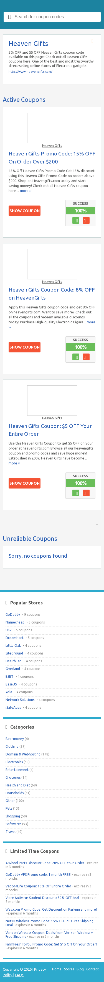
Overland (13, 669)
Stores (69, 969)
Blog (80, 969)
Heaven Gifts (52, 145)
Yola (9, 692)
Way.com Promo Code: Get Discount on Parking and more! (51, 909)
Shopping (13, 816)
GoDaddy (13, 614)
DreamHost (15, 638)
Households (15, 793)
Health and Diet (18, 785)
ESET (9, 676)
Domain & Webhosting (23, 754)
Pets (9, 808)
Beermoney (15, 739)
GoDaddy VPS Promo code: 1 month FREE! (38, 874)
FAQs (19, 975)
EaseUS (11, 684)
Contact (92, 969)
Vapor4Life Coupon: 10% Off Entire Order (38, 886)
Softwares (13, 824)
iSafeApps (13, 707)
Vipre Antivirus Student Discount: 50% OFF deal (42, 898)
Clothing (12, 746)
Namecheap (15, 622)
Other (10, 800)
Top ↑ (96, 521)
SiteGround (14, 653)
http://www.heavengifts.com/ (30, 71)
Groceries (13, 777)
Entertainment (17, 769)
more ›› (26, 191)
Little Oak (13, 645)
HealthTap (14, 661)
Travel (11, 831)
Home (57, 969)
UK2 (9, 630)
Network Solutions (20, 700)
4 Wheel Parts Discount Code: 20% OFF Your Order (45, 863)
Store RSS (94, 41)
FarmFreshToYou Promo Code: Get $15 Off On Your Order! (51, 944)
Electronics (14, 762)
